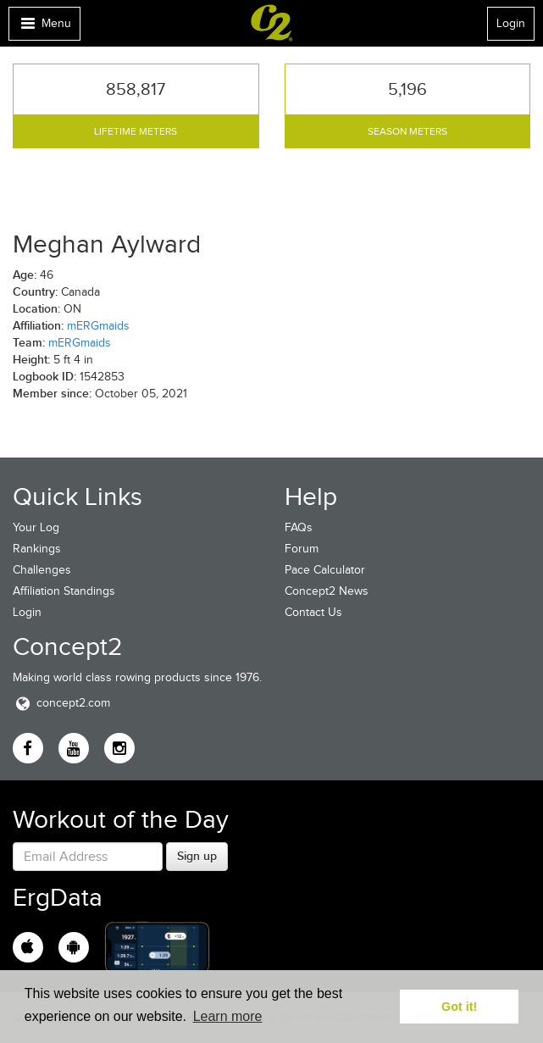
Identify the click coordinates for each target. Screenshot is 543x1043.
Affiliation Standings (64, 591)
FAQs (299, 527)
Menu (44, 27)
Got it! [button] (459, 1006)
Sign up (197, 856)
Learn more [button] (228, 1016)
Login (510, 23)
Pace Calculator (325, 569)
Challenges (42, 569)
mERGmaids (98, 325)
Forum (302, 548)
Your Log (36, 527)
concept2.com (61, 702)
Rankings (37, 548)
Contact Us (313, 612)
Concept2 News (326, 591)
